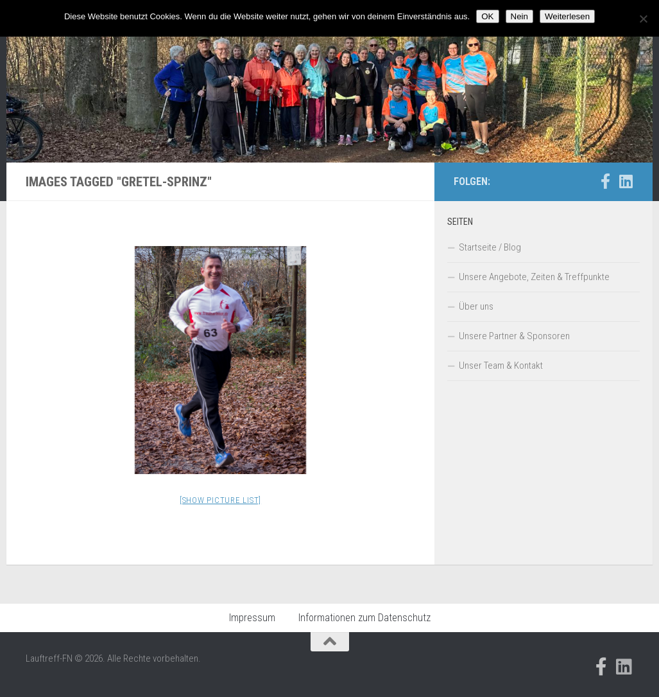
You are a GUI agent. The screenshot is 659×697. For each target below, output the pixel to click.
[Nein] (643, 18)
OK (487, 16)
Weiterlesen (567, 16)
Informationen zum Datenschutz (364, 618)
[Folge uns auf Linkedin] (625, 181)
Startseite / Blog (490, 247)
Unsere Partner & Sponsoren (514, 336)
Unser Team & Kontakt (501, 365)
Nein (519, 16)
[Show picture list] (220, 500)
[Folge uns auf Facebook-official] (605, 181)
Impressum (252, 618)
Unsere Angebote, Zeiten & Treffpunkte (534, 277)
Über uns (476, 306)
